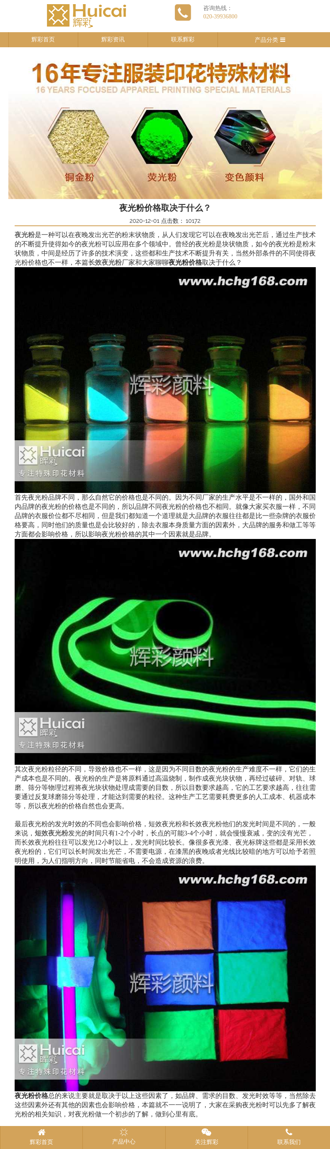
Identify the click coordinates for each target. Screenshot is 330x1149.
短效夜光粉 (51, 833)
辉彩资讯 (113, 39)
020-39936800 (220, 16)
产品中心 (124, 1136)
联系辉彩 (182, 39)
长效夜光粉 (105, 262)
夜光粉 (25, 234)
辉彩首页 (43, 39)
